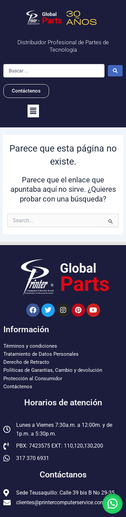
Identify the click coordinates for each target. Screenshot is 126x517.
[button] (33, 111)
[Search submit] (115, 70)
